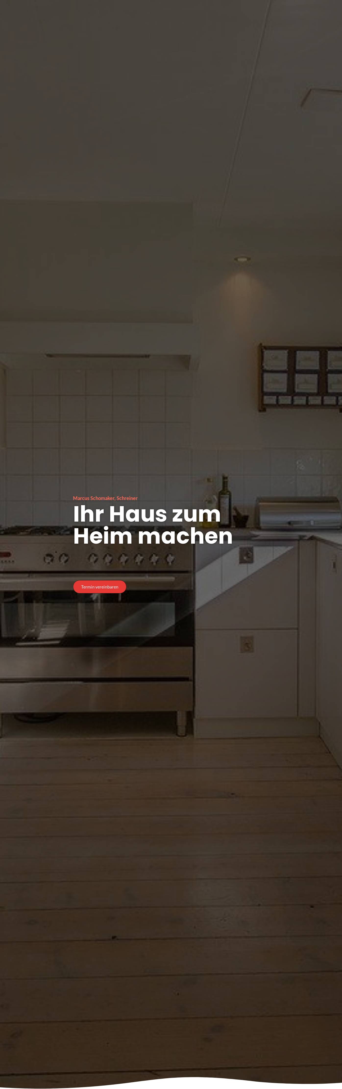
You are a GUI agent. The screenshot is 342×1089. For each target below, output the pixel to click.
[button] (99, 586)
